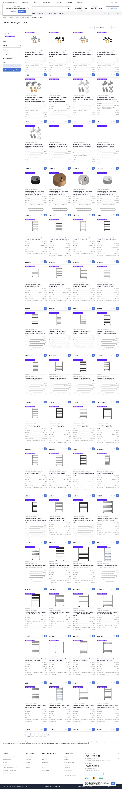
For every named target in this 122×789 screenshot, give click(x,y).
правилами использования (91, 784)
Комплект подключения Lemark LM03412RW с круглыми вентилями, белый (83, 99)
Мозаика (5, 762)
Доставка (69, 2)
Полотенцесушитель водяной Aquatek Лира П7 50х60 (57, 379)
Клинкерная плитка (8, 765)
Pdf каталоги (52, 13)
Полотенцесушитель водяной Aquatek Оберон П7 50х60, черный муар (106, 426)
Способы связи (112, 8)
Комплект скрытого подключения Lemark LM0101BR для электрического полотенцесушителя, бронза (59, 192)
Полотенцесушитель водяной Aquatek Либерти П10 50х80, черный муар (35, 333)
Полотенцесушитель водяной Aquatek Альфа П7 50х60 (33, 285)
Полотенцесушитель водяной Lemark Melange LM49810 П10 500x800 (107, 706)
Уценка (44, 767)
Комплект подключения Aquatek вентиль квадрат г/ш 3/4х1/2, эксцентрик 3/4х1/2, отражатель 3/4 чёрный (59, 53)
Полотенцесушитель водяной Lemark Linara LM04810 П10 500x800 (35, 659)
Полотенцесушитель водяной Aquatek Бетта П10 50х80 (57, 285)
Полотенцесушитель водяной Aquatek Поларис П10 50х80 (57, 472)
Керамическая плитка (9, 757)
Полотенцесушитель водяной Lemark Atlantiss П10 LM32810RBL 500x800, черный (59, 567)
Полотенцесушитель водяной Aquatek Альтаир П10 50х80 (33, 238)
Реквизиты (29, 765)
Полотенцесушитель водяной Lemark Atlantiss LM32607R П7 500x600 (107, 519)
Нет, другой (13, 11)
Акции (44, 757)
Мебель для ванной (8, 773)
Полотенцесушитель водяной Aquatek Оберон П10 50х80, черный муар (59, 426)
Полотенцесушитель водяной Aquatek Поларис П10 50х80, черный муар (83, 473)
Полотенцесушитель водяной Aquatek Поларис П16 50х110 (105, 472)
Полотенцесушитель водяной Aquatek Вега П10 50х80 (81, 285)
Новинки (44, 759)
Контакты (79, 2)
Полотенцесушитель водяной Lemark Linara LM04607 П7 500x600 (107, 613)
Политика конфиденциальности (52, 786)
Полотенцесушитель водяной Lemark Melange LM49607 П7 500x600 (83, 706)
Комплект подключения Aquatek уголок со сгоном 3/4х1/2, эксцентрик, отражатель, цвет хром (35, 99)
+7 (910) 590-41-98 (81, 8)
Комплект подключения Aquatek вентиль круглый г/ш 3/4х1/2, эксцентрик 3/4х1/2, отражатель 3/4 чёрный (107, 53)
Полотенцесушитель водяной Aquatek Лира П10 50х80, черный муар (106, 333)
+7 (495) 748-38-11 (96, 8)
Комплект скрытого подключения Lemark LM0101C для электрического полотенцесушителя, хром (83, 192)
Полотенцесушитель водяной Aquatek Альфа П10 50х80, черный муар (106, 239)
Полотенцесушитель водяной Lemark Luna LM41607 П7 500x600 (59, 659)
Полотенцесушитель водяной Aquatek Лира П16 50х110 (33, 379)
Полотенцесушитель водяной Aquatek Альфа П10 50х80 (81, 238)
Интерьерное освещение (10, 767)
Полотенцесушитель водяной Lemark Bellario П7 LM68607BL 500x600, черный (83, 613)
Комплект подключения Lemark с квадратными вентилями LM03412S (107, 98)
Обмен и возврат (47, 2)
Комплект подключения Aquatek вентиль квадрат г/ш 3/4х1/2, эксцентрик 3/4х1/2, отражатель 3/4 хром (35, 53)
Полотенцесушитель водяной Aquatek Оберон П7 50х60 (81, 426)
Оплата (35, 2)
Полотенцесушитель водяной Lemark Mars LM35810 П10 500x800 (35, 706)
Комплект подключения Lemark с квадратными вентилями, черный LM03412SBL (58, 146)
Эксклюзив (45, 773)
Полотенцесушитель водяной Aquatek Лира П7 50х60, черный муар (83, 379)
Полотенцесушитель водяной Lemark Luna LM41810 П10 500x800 (83, 659)
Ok (113, 783)
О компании (25, 2)
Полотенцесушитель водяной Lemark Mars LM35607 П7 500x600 (107, 659)
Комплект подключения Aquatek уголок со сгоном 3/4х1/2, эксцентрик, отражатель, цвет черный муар (58, 100)
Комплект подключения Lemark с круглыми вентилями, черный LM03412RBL (106, 146)
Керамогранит (7, 759)
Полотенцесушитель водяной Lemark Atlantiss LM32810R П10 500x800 (35, 566)
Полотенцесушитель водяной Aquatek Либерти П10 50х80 (105, 285)
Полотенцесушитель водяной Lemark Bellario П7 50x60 (59, 613)
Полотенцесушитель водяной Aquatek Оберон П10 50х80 (33, 426)
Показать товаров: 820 (11, 66)
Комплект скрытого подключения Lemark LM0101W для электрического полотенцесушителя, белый (107, 192)
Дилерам (28, 759)
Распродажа (45, 762)
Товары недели (46, 765)
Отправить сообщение (94, 774)
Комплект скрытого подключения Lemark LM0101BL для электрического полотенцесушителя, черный (35, 192)
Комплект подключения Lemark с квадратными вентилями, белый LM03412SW (34, 146)
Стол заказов (41, 13)
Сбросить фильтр (12, 70)
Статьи (33, 13)
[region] (12, 49)
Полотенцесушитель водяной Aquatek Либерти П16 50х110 (57, 332)
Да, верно (22, 11)
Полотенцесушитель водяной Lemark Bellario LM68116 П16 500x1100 (107, 566)
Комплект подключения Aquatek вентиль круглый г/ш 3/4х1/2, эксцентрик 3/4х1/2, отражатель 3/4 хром (83, 53)
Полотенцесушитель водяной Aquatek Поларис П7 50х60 (57, 519)
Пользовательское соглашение (85, 786)
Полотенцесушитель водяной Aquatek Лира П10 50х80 (81, 332)
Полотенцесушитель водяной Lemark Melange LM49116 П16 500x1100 (59, 706)
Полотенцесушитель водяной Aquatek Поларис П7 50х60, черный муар (83, 520)
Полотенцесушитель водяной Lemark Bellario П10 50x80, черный (35, 613)
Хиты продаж (45, 770)
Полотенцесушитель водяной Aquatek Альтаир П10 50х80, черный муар (59, 239)
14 (44, 735)
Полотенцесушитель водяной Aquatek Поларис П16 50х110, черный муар (35, 520)
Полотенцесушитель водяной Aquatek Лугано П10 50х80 (105, 379)
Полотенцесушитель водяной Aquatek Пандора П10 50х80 (33, 472)
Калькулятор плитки (70, 775)
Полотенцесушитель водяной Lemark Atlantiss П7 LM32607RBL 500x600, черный (83, 567)
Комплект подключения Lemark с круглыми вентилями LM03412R (82, 145)
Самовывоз (58, 2)
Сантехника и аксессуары (10, 770)
